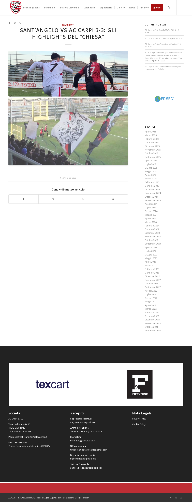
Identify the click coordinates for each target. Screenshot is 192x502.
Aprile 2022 (150, 305)
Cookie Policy (139, 424)
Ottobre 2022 (151, 283)
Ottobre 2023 (151, 240)
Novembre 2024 (153, 193)
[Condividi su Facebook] (23, 199)
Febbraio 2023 (152, 268)
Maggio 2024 (151, 214)
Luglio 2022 (150, 294)
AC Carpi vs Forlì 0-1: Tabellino (157, 38)
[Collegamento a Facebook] (9, 22)
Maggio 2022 (151, 301)
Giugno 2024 (151, 211)
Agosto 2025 (151, 160)
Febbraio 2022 (152, 312)
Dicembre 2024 (152, 189)
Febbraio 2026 (152, 138)
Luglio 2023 (150, 250)
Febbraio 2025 (152, 182)
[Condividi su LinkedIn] (113, 199)
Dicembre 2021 (152, 319)
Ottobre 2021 (151, 326)
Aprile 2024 (150, 218)
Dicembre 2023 (152, 232)
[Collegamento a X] (19, 22)
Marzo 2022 (151, 308)
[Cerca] (169, 7)
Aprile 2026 (150, 131)
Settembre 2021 (153, 330)
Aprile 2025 (150, 175)
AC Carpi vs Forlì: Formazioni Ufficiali (160, 44)
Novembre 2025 (153, 149)
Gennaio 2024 (152, 229)
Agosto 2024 (151, 203)
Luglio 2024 (150, 207)
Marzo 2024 (151, 222)
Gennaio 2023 (152, 272)
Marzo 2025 (151, 178)
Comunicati (68, 25)
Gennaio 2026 (152, 142)
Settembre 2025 (153, 156)
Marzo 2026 (151, 135)
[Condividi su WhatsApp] (83, 199)
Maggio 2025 (151, 171)
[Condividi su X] (53, 199)
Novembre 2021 (153, 323)
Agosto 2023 (151, 247)
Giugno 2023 (151, 254)
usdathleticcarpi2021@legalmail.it (30, 436)
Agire (47, 497)
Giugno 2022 (151, 298)
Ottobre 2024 (151, 196)
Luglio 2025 (150, 164)
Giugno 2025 (151, 167)
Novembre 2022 (153, 279)
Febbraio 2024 (152, 225)
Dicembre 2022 (152, 276)
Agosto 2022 (151, 290)
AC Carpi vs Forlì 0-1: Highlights (157, 30)
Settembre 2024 (153, 200)
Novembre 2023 (153, 236)
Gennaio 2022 (152, 316)
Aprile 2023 (150, 261)
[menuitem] (14, 7)
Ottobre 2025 (151, 153)
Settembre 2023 (153, 243)
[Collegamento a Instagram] (14, 22)
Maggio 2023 (151, 258)
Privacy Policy (139, 418)
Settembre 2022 (153, 287)
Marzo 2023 (151, 265)
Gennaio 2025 (152, 185)
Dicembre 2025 (152, 145)
